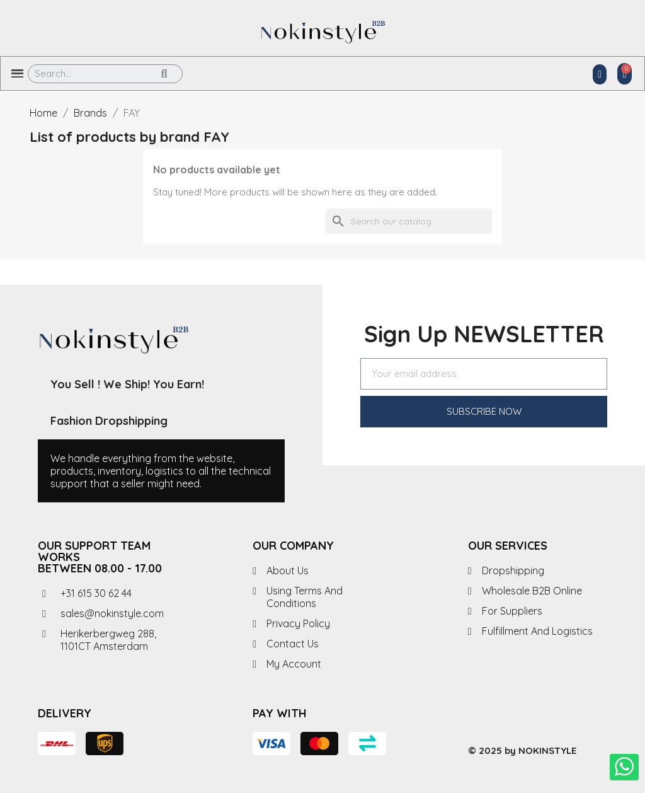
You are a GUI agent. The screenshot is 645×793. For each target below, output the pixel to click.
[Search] (409, 221)
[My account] (600, 74)
